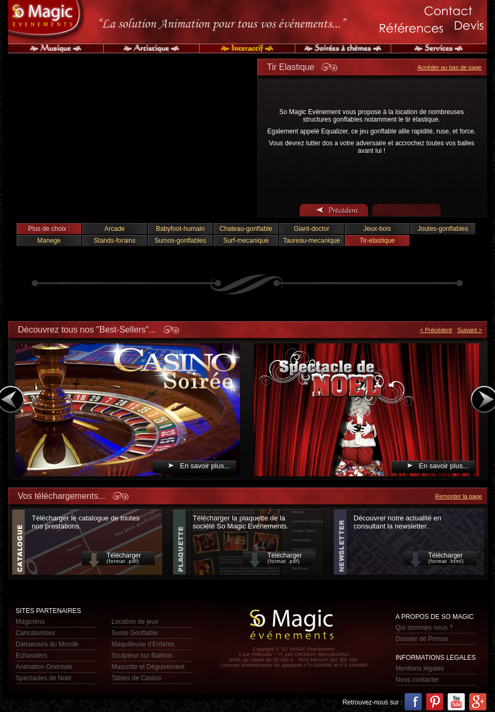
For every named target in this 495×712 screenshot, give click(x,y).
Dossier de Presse (421, 639)
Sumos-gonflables (180, 240)
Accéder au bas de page (450, 67)
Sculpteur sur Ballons (141, 655)
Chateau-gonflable (246, 228)
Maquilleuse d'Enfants (142, 644)
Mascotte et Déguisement (148, 667)
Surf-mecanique (246, 240)
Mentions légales (419, 668)
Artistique (152, 48)
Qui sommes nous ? (424, 627)
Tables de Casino (136, 678)
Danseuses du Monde (47, 644)
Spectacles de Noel (43, 678)
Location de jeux (134, 621)
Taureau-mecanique (311, 240)
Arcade (114, 228)
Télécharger (118, 558)
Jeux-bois (377, 228)
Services (439, 48)
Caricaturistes (35, 633)
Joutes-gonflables (443, 228)
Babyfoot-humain (180, 228)
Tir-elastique (377, 240)
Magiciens (30, 621)
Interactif (247, 48)
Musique (56, 48)
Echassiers (31, 655)
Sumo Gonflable (134, 633)
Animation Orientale (44, 667)
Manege (48, 240)
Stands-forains (114, 240)
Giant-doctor (311, 228)
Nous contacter (417, 679)
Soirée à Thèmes (343, 48)
